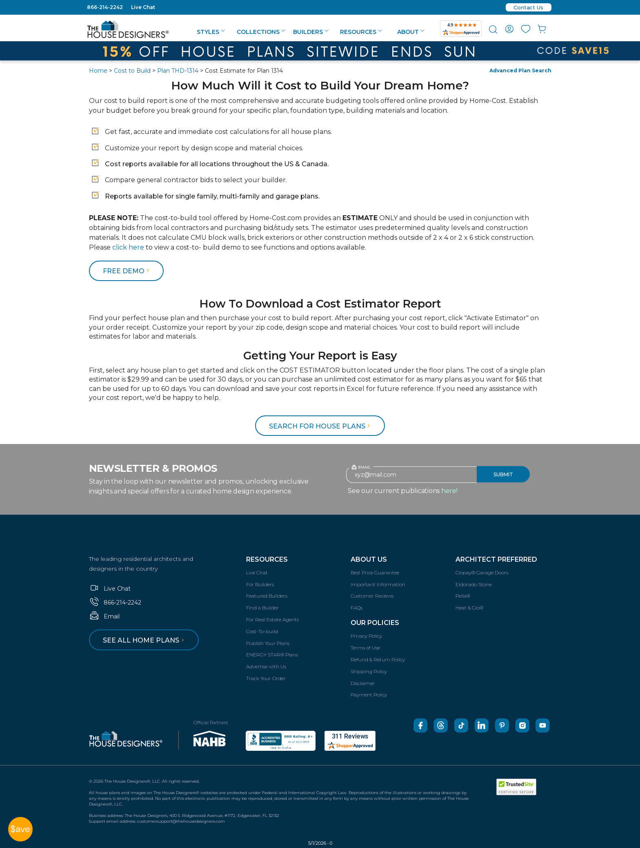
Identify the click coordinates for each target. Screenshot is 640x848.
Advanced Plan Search (520, 70)
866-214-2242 (105, 7)
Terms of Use (365, 648)
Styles (211, 32)
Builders (311, 32)
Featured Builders (266, 596)
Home (98, 70)
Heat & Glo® (469, 608)
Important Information (378, 584)
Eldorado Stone (474, 584)
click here (128, 247)
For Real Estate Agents (272, 619)
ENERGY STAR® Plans (272, 655)
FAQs (356, 608)
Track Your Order (266, 678)
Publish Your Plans (267, 643)
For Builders (260, 584)
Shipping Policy (369, 671)
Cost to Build (132, 70)
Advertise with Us (266, 666)
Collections (261, 32)
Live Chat (143, 7)
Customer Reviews (372, 596)
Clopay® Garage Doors (482, 572)
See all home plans (145, 640)
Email (104, 616)
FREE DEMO (127, 271)
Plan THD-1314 (177, 70)
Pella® (463, 596)
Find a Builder (262, 608)
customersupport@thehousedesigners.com (181, 821)
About (410, 32)
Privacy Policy (366, 636)
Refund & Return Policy (378, 659)
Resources (361, 32)
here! (449, 491)
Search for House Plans (320, 426)
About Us (369, 559)
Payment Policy (369, 695)
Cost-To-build (262, 631)
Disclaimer (363, 683)
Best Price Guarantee (375, 572)
